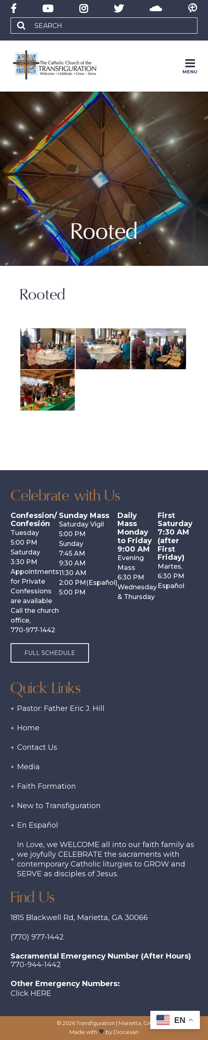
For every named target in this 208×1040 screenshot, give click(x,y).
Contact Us (37, 747)
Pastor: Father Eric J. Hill (60, 708)
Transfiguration (95, 1023)
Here (40, 993)
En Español (37, 825)
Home (28, 727)
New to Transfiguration (59, 805)
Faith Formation (46, 786)
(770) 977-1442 (37, 937)
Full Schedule (49, 653)
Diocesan (126, 1032)
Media (28, 766)
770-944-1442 (36, 964)
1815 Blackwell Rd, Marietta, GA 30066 (79, 917)
